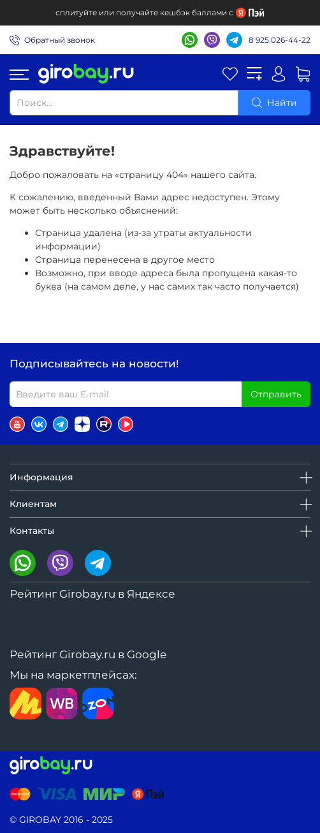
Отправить (276, 394)
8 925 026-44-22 (279, 40)
